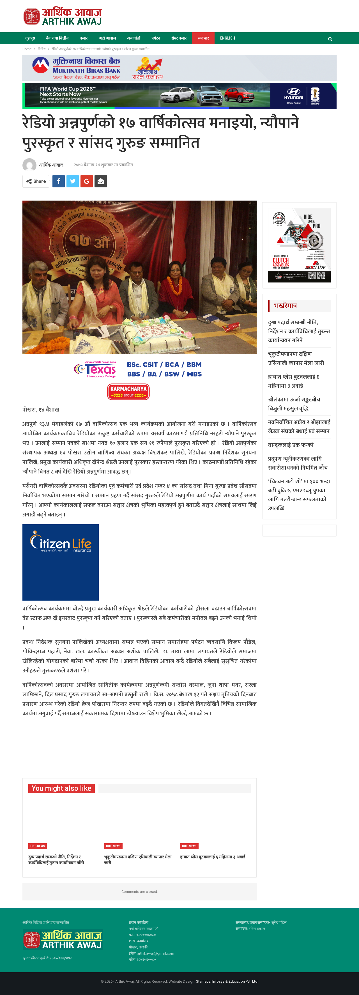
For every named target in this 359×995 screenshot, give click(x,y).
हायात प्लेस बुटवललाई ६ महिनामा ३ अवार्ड (293, 381)
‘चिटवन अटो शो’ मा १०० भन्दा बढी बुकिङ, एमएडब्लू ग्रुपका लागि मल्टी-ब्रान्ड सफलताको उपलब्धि (299, 495)
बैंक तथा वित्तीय (57, 38)
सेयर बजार (179, 38)
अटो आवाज (107, 38)
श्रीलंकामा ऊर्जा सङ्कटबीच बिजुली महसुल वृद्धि (294, 404)
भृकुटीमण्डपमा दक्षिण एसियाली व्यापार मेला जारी (296, 359)
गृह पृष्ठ (30, 38)
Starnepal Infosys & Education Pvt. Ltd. (227, 981)
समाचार (203, 38)
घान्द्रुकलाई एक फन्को (291, 445)
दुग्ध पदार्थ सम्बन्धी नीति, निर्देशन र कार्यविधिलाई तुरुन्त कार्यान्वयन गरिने (299, 331)
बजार (84, 38)
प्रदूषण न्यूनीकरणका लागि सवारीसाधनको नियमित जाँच (298, 463)
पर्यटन (155, 38)
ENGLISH (227, 38)
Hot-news (37, 846)
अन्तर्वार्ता (133, 38)
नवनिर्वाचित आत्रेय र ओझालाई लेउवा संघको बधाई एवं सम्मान (299, 427)
